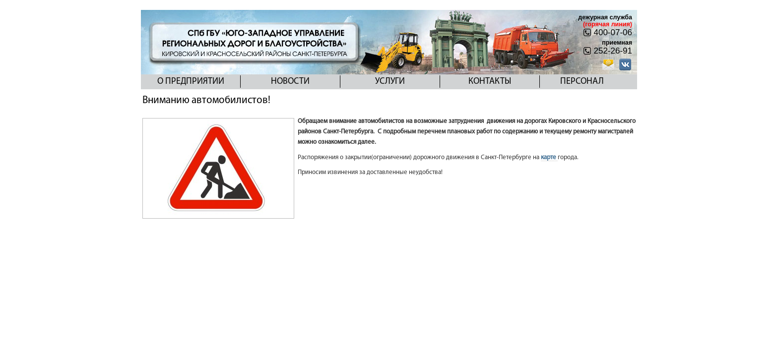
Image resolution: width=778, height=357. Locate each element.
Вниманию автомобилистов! (206, 100)
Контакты (489, 81)
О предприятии (190, 81)
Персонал (582, 81)
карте (549, 157)
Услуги (390, 81)
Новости (290, 81)
